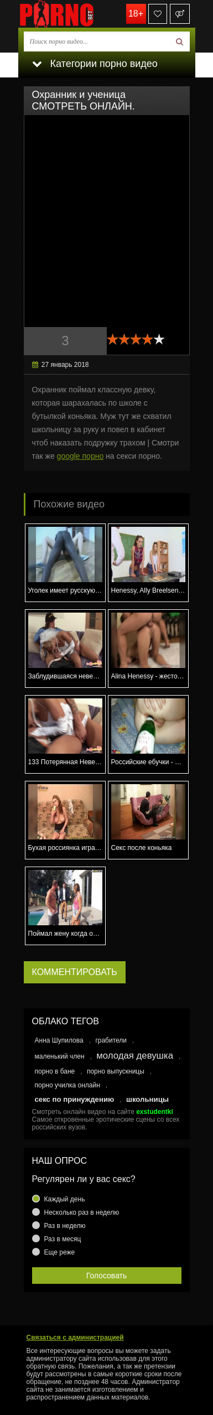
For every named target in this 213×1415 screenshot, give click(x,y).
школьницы (147, 1099)
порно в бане (55, 1071)
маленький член (60, 1056)
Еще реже (59, 1252)
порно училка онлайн (67, 1085)
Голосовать (106, 1275)
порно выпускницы (115, 1071)
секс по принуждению (75, 1099)
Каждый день (64, 1199)
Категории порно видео (95, 63)
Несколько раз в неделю (82, 1212)
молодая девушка (134, 1055)
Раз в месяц (62, 1239)
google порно (80, 456)
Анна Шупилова (59, 1040)
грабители (111, 1040)
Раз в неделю (65, 1226)
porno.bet (73, 14)
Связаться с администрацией (75, 1337)
